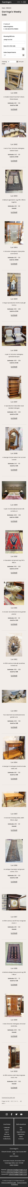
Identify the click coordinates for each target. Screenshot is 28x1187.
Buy (21, 1127)
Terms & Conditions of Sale (8, 1182)
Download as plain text (8, 1097)
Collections (7, 1139)
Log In (18, 2)
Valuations (21, 1134)
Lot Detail (14, 109)
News (21, 1136)
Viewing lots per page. (13, 62)
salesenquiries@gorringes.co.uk (16, 1172)
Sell (21, 1130)
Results (6, 1130)
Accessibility (14, 1184)
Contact (21, 1139)
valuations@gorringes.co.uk (18, 1174)
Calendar (7, 1127)
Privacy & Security (22, 1182)
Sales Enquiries (8, 26)
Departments (21, 1132)
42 (21, 1101)
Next (3, 1103)
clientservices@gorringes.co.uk (17, 1170)
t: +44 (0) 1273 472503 (11, 29)
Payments (7, 1136)
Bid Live (6, 1134)
